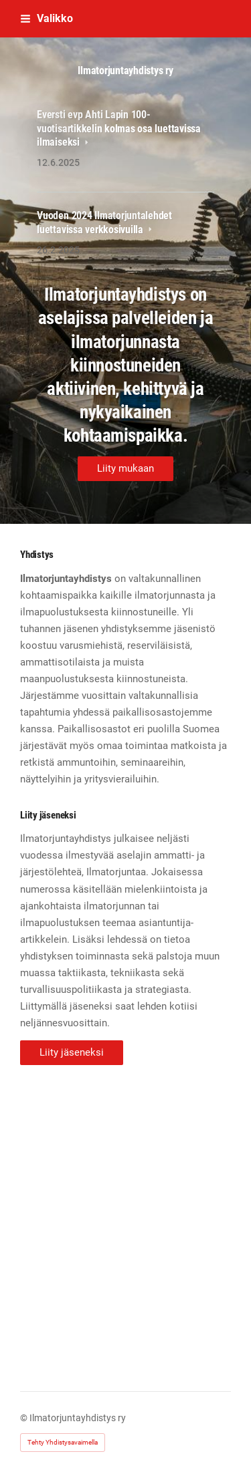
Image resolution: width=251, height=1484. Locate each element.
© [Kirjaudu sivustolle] (24, 1418)
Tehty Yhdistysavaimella (62, 1442)
